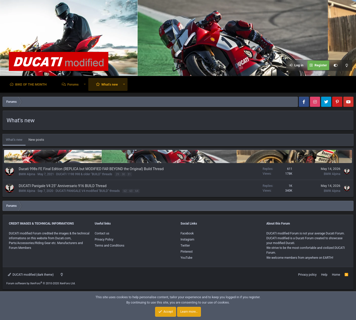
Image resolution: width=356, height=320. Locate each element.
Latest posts (17, 156)
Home (336, 274)
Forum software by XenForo (40, 283)
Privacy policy (307, 274)
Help (324, 274)
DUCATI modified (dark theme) (31, 274)
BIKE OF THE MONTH (31, 84)
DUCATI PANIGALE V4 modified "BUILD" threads (88, 191)
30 (123, 174)
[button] (84, 84)
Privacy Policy (104, 239)
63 (130, 191)
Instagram (187, 239)
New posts (36, 140)
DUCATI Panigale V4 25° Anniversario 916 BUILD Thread (63, 186)
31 (129, 174)
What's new (109, 84)
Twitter (185, 245)
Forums (72, 84)
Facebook (187, 233)
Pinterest (187, 251)
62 (125, 191)
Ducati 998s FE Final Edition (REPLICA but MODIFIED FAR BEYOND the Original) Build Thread (91, 169)
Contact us (102, 233)
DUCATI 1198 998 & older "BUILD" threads (84, 174)
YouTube (187, 257)
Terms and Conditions (109, 245)
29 (117, 174)
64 (136, 191)
